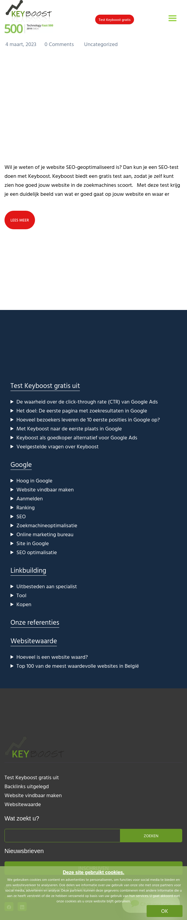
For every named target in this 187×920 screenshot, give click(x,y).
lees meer (19, 220)
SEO (21, 516)
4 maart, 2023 (21, 44)
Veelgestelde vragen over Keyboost (57, 446)
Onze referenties (34, 622)
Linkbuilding (28, 570)
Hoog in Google (34, 480)
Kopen (23, 604)
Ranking (25, 507)
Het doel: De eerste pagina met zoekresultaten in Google (81, 410)
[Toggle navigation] (172, 18)
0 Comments (60, 44)
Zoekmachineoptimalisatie (46, 525)
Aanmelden (29, 498)
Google (21, 464)
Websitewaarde (33, 640)
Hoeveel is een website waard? (52, 657)
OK (164, 911)
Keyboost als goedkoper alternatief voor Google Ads (76, 437)
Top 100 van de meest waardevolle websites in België (77, 666)
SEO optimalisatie (36, 552)
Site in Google (32, 543)
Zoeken (151, 835)
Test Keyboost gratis (115, 19)
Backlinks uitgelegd (26, 786)
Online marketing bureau (44, 534)
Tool (21, 595)
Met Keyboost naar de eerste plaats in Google (69, 428)
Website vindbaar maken (45, 489)
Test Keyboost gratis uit (45, 385)
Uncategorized (101, 44)
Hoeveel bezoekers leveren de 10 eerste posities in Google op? (88, 419)
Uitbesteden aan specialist (46, 586)
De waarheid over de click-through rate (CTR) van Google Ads (87, 402)
